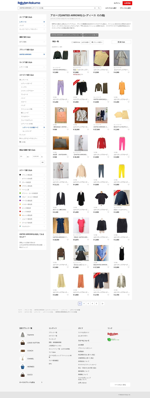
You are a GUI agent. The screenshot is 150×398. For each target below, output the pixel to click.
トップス (33, 87)
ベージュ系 (32, 189)
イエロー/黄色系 (32, 204)
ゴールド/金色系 (32, 222)
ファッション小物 (33, 109)
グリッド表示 (97, 42)
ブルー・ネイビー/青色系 (32, 197)
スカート (33, 102)
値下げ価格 (32, 42)
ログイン (117, 3)
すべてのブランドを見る (27, 382)
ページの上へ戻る (120, 385)
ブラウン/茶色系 (32, 186)
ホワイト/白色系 (32, 178)
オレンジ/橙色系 (32, 215)
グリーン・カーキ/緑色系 (32, 193)
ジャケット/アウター (33, 90)
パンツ (33, 98)
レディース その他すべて (34, 127)
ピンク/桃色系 (32, 208)
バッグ (33, 105)
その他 (54, 97)
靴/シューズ (33, 113)
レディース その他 (91, 35)
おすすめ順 (85, 42)
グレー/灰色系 (32, 182)
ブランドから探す (125, 8)
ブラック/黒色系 (32, 175)
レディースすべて (33, 83)
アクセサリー (33, 116)
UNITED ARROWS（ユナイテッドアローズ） (66, 35)
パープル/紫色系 (32, 200)
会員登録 (127, 3)
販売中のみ (76, 42)
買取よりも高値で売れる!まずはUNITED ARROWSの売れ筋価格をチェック (32, 245)
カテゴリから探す (111, 8)
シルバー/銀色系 (32, 219)
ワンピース (33, 94)
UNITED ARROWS (32, 54)
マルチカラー (32, 226)
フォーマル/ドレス (33, 120)
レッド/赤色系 (32, 211)
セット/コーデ (56, 67)
